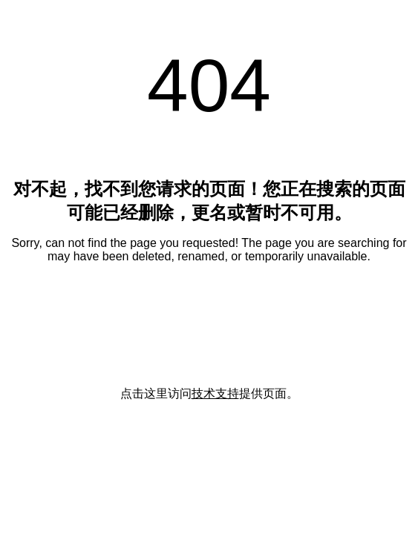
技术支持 (215, 393)
